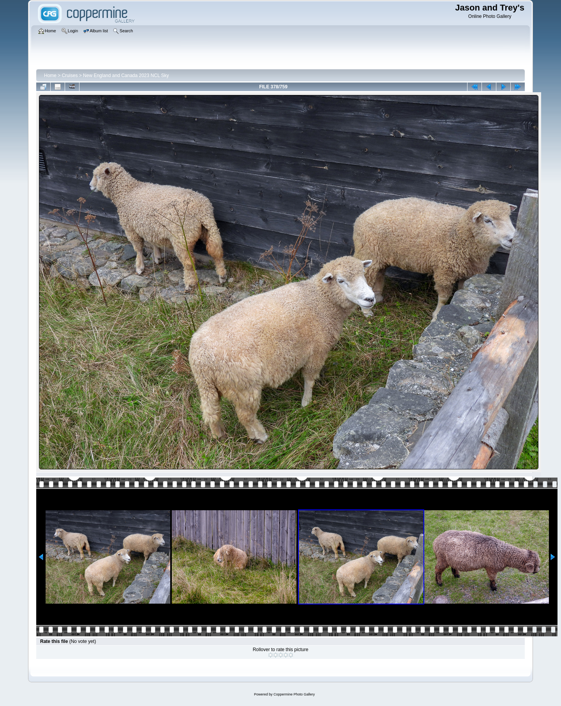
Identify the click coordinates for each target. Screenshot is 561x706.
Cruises (70, 75)
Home (50, 75)
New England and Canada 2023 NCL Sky (126, 75)
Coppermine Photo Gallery (294, 694)
